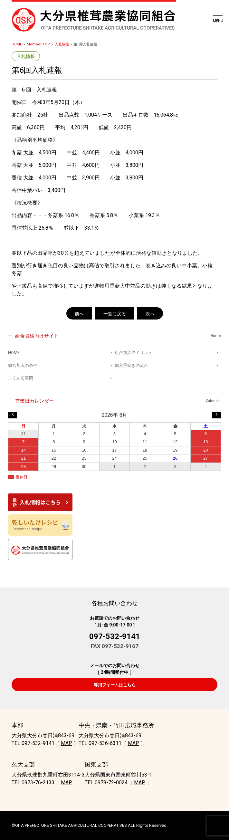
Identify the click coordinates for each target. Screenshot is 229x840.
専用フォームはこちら (115, 684)
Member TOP (38, 44)
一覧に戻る (114, 313)
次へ (150, 313)
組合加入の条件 (22, 365)
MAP (66, 743)
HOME (17, 44)
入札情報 (62, 44)
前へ (79, 313)
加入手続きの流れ (131, 365)
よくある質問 (20, 378)
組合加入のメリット (133, 352)
